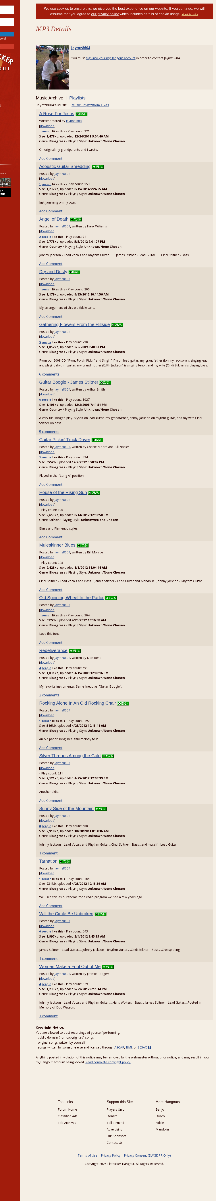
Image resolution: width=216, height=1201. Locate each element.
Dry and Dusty (70, 271)
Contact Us (126, 1152)
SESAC (159, 1057)
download (64, 126)
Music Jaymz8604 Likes (107, 105)
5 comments (66, 436)
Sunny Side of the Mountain (83, 818)
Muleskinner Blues (74, 549)
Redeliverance (70, 660)
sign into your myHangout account (128, 58)
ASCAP (136, 1057)
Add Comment (68, 158)
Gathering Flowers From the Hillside (91, 324)
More (14, 140)
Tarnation (65, 871)
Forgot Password (25, 38)
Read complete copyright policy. (145, 1072)
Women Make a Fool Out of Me (87, 976)
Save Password (17, 29)
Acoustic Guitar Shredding (82, 166)
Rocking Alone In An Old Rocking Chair (94, 713)
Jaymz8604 (98, 47)
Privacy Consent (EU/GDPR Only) (156, 1165)
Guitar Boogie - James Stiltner (86, 387)
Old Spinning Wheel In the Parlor (88, 607)
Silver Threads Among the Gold (87, 765)
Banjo (166, 1119)
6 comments (66, 379)
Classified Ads (83, 1126)
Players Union (127, 1119)
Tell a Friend (126, 1132)
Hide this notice (201, 14)
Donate (123, 1126)
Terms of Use (96, 1165)
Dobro (166, 1126)
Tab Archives (83, 1132)
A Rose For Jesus (73, 113)
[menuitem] (25, 93)
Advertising (125, 1139)
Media (15, 128)
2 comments (66, 705)
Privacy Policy (119, 1165)
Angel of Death (71, 219)
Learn (14, 117)
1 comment (65, 863)
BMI (146, 1057)
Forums (16, 93)
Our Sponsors (127, 1146)
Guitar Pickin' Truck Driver (82, 444)
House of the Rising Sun (80, 497)
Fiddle (166, 1132)
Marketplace (20, 105)
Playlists (95, 97)
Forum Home (83, 1119)
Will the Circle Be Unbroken (83, 923)
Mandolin (168, 1139)
